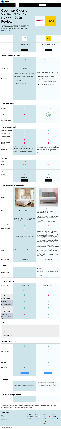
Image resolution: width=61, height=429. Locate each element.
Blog (2, 415)
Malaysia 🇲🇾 (37, 420)
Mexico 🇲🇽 (29, 420)
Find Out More (24, 373)
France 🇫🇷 (44, 421)
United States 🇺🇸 (30, 416)
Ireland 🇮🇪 (44, 418)
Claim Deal (42, 5)
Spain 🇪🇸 (44, 423)
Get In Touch (3, 417)
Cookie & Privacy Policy (5, 419)
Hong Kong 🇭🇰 (37, 418)
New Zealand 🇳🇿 (55, 418)
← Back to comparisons (6, 30)
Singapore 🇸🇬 (37, 416)
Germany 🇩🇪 (45, 420)
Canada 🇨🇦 (29, 418)
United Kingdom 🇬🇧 (46, 416)
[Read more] (39, 275)
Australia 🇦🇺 (54, 416)
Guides (2, 416)
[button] (58, 1)
